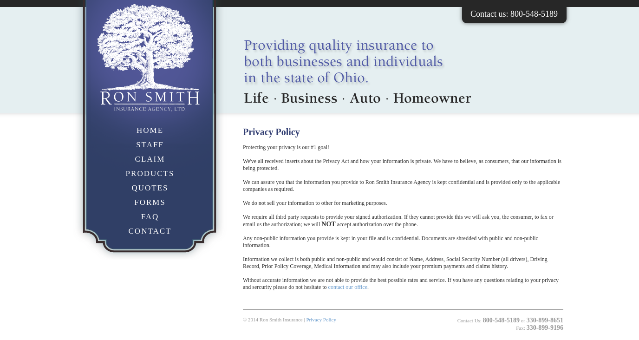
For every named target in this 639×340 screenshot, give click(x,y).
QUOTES (149, 187)
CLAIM (150, 159)
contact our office (347, 287)
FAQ (150, 216)
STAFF (150, 144)
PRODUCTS (150, 173)
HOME (150, 130)
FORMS (150, 202)
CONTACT (150, 231)
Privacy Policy (321, 319)
